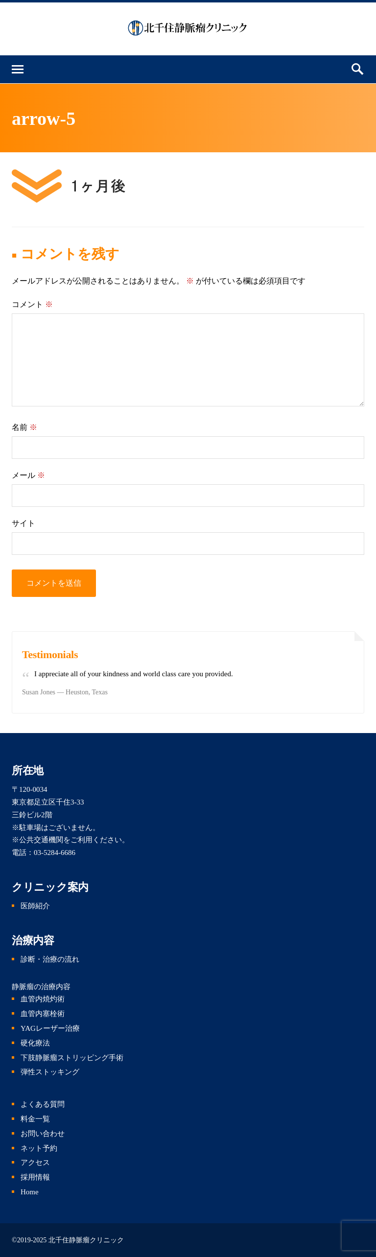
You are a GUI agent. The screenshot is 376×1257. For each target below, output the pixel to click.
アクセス (35, 1162)
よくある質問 (43, 1104)
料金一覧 (35, 1119)
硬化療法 (35, 1043)
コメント (32, 304)
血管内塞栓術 (43, 1014)
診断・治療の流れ (50, 959)
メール (28, 475)
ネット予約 (39, 1148)
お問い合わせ (43, 1134)
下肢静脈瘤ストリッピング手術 (72, 1058)
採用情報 (35, 1177)
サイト (23, 523)
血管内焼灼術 (43, 999)
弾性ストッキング (50, 1072)
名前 (24, 427)
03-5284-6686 (54, 852)
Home (30, 1192)
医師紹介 (35, 906)
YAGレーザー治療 (50, 1028)
